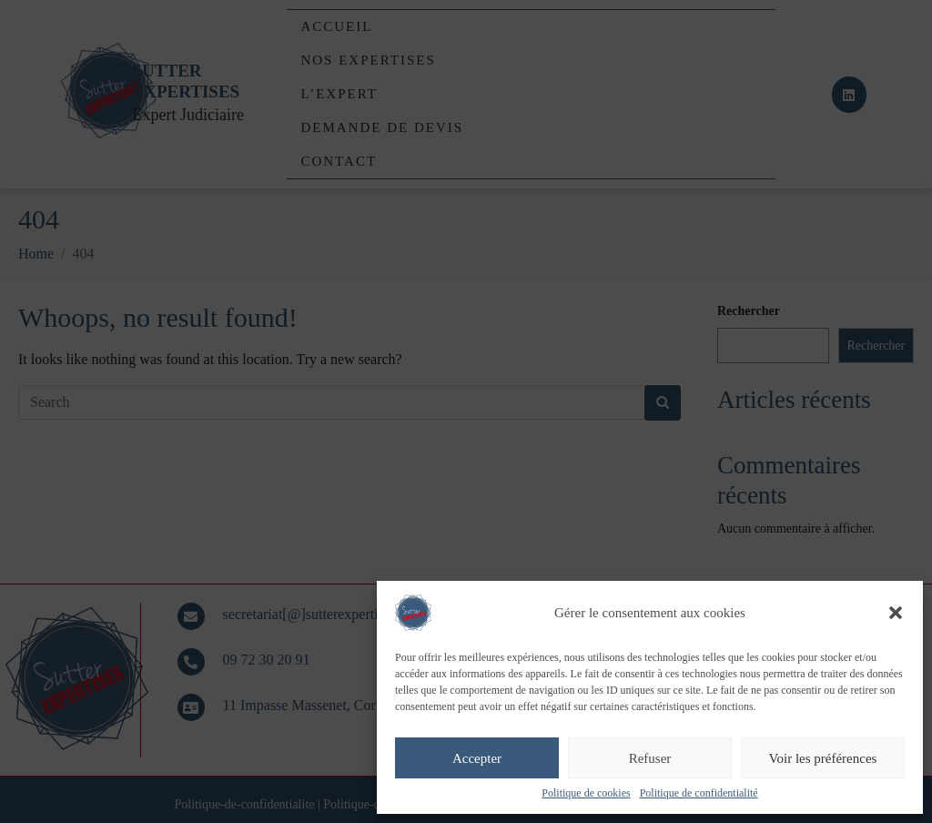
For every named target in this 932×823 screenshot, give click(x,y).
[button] (895, 613)
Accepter (476, 758)
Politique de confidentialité (699, 793)
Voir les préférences (823, 758)
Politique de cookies (586, 793)
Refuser (650, 758)
